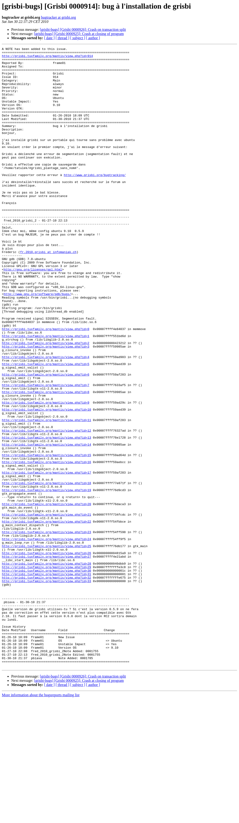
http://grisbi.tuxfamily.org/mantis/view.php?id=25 (46, 646)
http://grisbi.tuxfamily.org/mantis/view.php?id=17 (46, 558)
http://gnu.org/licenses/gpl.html (33, 314)
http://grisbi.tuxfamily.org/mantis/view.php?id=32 (46, 684)
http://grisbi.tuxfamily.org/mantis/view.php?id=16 (46, 545)
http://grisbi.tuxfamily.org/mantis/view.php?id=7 (45, 453)
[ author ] (93, 38)
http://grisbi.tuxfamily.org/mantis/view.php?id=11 (46, 495)
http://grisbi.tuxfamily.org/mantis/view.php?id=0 (45, 385)
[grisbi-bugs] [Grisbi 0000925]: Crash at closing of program (79, 34)
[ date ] (49, 38)
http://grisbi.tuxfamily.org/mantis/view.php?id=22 (46, 617)
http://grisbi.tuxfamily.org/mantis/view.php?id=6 (45, 440)
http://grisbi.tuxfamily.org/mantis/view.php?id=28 (46, 667)
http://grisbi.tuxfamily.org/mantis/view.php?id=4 (45, 419)
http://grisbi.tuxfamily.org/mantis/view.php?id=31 (46, 680)
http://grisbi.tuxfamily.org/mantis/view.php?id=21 (46, 608)
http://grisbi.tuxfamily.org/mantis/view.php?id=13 (46, 516)
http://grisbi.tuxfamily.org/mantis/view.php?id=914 (47, 58)
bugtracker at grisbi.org (58, 17)
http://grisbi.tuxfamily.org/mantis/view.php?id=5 (45, 428)
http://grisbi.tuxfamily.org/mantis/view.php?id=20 (46, 596)
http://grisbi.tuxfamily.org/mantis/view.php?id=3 (45, 406)
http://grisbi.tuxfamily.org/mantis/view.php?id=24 (46, 638)
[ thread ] (62, 38)
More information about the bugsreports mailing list (40, 819)
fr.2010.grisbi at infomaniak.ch (48, 293)
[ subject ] (77, 38)
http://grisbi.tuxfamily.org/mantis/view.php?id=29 (46, 671)
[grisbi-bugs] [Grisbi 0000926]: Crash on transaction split (83, 30)
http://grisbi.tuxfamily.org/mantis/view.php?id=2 (45, 402)
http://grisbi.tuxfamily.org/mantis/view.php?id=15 (46, 537)
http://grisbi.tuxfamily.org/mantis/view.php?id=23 (46, 629)
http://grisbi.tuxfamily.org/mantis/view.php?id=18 (46, 570)
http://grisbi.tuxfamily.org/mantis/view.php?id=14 (46, 524)
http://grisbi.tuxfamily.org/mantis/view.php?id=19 (46, 579)
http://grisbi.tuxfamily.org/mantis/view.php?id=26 (46, 654)
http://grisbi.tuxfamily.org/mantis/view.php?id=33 (46, 688)
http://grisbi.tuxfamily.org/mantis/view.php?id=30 (46, 675)
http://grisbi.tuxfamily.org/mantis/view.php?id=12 (46, 507)
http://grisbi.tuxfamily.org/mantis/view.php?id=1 (45, 394)
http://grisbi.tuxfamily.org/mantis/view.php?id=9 (45, 474)
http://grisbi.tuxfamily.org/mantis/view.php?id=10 (46, 482)
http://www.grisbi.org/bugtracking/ (95, 201)
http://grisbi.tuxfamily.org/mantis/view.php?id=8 (45, 461)
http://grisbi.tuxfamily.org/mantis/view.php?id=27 (46, 659)
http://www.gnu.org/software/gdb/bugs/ (37, 343)
